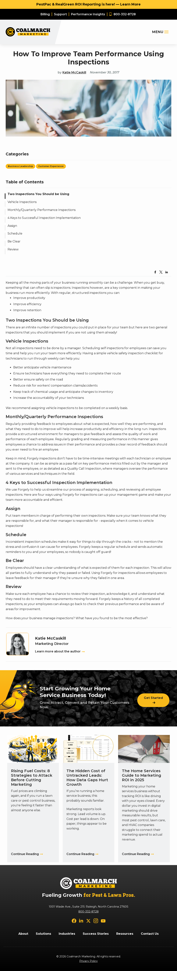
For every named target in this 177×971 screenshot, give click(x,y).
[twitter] (88, 920)
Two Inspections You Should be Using (38, 194)
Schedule (15, 233)
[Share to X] (161, 272)
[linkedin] (81, 920)
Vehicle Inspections (22, 202)
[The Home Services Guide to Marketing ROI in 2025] (144, 798)
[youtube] (103, 920)
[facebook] (74, 920)
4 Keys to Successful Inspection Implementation (44, 218)
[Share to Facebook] (155, 272)
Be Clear (14, 241)
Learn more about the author (58, 651)
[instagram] (95, 920)
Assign (12, 226)
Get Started (153, 698)
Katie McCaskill (74, 72)
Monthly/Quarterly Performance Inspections (42, 210)
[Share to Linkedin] (167, 272)
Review (13, 249)
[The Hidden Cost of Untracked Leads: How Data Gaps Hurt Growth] (88, 798)
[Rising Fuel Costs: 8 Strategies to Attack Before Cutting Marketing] (33, 798)
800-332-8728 (88, 911)
